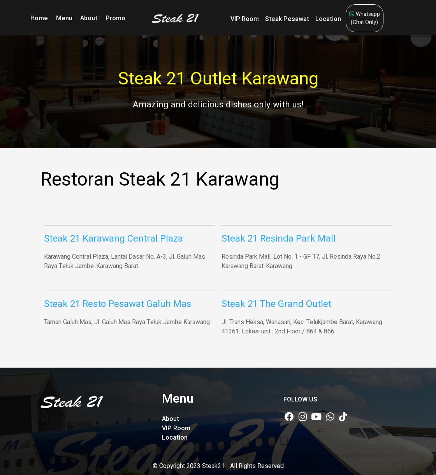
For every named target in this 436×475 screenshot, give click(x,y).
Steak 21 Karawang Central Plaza (113, 238)
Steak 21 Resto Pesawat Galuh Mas (117, 304)
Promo (115, 18)
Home (39, 18)
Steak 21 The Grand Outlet (276, 304)
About (88, 18)
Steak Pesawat (287, 19)
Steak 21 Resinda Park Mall (279, 238)
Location (328, 19)
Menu (64, 18)
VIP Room (244, 19)
